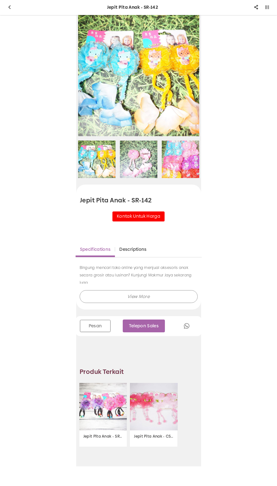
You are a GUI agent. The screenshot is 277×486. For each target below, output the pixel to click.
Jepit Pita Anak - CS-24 (153, 436)
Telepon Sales (144, 326)
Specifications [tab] (95, 249)
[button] (139, 296)
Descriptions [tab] (132, 249)
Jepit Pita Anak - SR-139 (103, 436)
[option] (138, 75)
